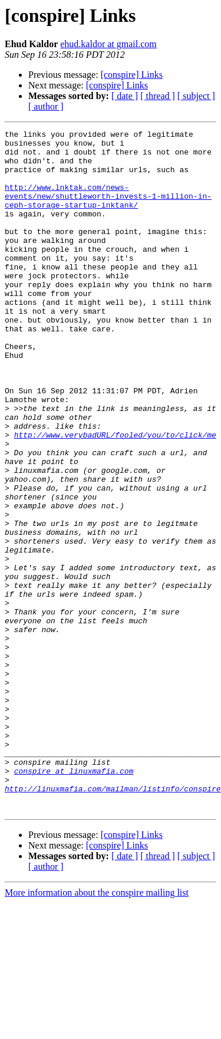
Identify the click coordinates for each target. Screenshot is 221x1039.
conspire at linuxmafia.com (74, 900)
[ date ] (124, 96)
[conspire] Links (132, 75)
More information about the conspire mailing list (97, 1029)
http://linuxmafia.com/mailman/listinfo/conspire (113, 921)
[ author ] (46, 106)
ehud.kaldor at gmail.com (108, 44)
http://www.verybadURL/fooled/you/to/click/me (115, 496)
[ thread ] (157, 96)
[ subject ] (196, 96)
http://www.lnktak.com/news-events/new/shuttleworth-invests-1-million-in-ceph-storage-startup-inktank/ (108, 210)
